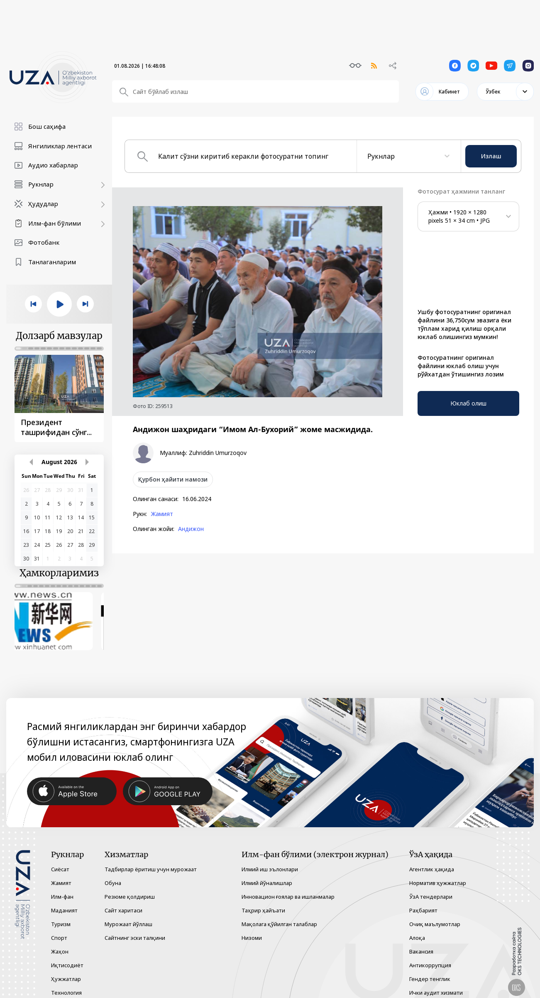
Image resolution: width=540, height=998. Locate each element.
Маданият (64, 901)
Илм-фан (62, 888)
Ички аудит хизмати (436, 984)
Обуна (113, 874)
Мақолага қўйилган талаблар (279, 915)
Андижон (191, 529)
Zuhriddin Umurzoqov (218, 453)
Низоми (252, 929)
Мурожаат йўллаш (128, 915)
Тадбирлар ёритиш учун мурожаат (151, 860)
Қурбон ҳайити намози (173, 479)
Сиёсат (60, 860)
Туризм (61, 915)
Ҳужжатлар (66, 970)
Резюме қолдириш (130, 888)
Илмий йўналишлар (267, 874)
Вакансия (421, 942)
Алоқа (417, 929)
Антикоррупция (430, 956)
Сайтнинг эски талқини (135, 929)
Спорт (59, 929)
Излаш (491, 156)
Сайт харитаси (123, 901)
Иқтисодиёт (67, 956)
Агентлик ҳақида (431, 860)
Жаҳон (59, 942)
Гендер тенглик (429, 970)
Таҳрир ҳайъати (263, 901)
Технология (66, 984)
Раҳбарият (423, 901)
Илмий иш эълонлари (270, 860)
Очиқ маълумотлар (434, 915)
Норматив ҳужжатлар (437, 874)
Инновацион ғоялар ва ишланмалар (288, 888)
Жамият (162, 514)
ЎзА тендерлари (430, 888)
